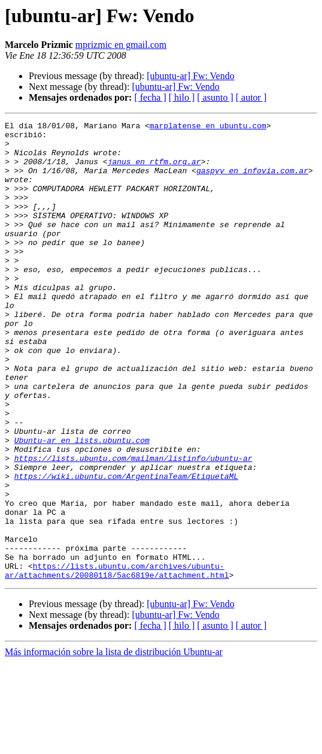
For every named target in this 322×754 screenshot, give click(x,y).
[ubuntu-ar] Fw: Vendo (190, 76)
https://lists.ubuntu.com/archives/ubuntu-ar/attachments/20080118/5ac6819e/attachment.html (117, 661)
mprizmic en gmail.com (120, 45)
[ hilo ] (182, 97)
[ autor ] (251, 97)
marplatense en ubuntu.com (208, 127)
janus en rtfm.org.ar (154, 170)
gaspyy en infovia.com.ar (252, 181)
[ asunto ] (215, 97)
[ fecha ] (150, 97)
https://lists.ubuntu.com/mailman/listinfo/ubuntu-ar (133, 526)
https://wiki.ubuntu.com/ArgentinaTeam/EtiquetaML (126, 547)
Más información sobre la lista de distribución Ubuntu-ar (114, 743)
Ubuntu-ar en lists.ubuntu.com (82, 504)
